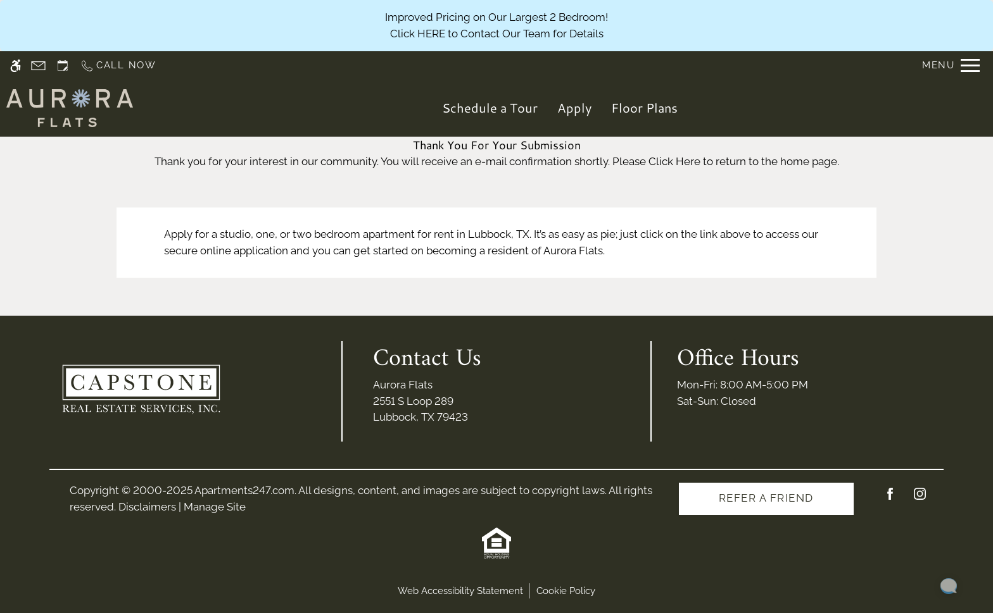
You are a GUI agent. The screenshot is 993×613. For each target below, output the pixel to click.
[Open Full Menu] (951, 65)
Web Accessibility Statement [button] (460, 591)
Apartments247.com (244, 490)
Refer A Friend (766, 498)
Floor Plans (644, 107)
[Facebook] (890, 499)
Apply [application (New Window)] (574, 107)
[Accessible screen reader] (15, 65)
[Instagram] (920, 499)
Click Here (674, 161)
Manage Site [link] (215, 506)
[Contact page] (38, 65)
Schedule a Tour (490, 107)
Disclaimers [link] (147, 506)
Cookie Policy (565, 591)
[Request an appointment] (62, 65)
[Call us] (118, 65)
